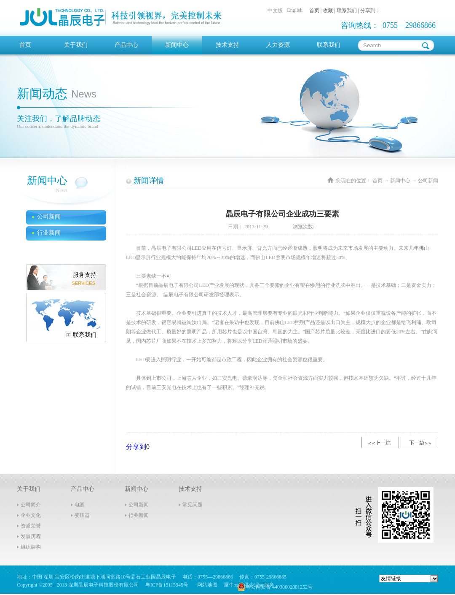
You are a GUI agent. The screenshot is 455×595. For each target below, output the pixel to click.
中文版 (275, 11)
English (294, 10)
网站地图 (206, 585)
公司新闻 (428, 181)
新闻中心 (400, 181)
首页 (25, 45)
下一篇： (419, 442)
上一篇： (380, 442)
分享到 (136, 446)
